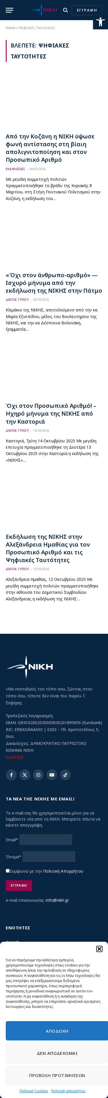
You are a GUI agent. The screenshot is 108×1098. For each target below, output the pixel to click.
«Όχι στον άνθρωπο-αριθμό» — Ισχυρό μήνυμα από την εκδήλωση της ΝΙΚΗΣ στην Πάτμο (54, 282)
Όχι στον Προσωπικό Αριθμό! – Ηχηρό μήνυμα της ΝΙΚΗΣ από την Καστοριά (51, 413)
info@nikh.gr (57, 900)
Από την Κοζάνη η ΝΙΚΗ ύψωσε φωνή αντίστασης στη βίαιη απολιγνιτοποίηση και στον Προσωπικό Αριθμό (50, 148)
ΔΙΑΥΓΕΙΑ (14, 757)
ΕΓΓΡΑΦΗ (87, 10)
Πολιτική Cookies (34, 1091)
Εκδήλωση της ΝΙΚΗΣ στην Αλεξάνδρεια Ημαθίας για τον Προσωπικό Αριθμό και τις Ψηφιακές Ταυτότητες (48, 548)
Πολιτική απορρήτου (68, 1091)
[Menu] (9, 10)
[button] (100, 21)
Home (11, 27)
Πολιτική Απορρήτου (63, 871)
